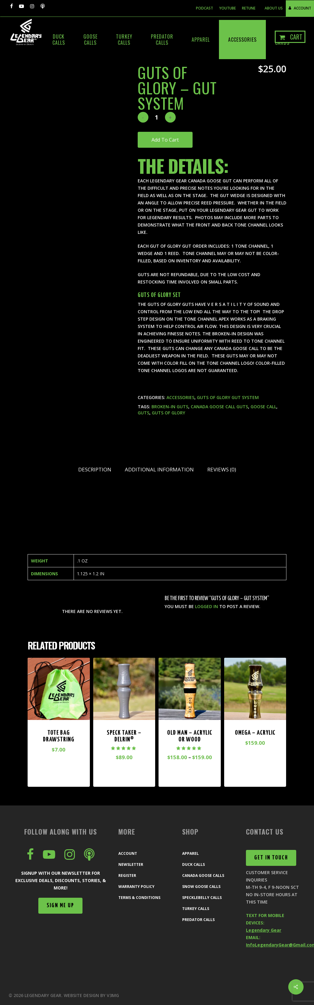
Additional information (159, 469)
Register (127, 875)
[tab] (94, 469)
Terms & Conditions (139, 897)
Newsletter (130, 864)
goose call (263, 406)
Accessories (180, 397)
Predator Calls (198, 919)
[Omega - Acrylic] (255, 689)
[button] (60, 906)
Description (94, 469)
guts (143, 413)
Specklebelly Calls (202, 897)
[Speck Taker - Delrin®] (124, 689)
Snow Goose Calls (201, 886)
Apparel (190, 853)
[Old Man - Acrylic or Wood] (190, 689)
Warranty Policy (136, 886)
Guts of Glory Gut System (228, 397)
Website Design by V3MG (91, 995)
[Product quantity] (157, 117)
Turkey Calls (195, 908)
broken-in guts (169, 406)
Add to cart (165, 139)
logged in (206, 606)
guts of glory (168, 413)
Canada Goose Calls (203, 875)
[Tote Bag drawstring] (59, 689)
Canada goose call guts (219, 406)
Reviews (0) (221, 469)
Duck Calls (193, 864)
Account (127, 853)
